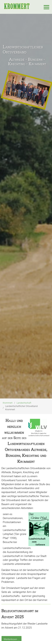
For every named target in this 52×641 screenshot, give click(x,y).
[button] (46, 7)
